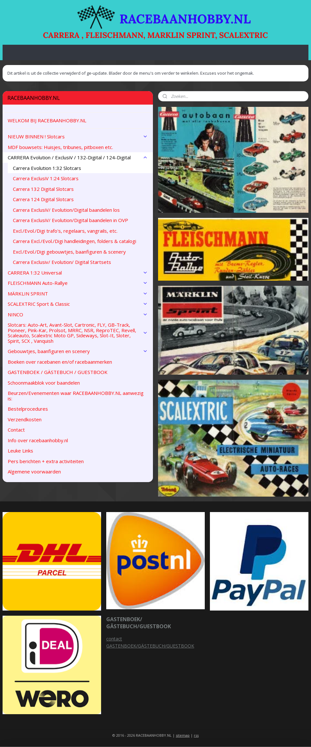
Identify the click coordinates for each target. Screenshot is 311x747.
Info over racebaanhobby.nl (38, 440)
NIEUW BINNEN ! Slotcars (78, 136)
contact (114, 639)
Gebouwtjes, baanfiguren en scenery (78, 351)
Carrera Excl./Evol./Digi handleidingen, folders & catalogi (74, 241)
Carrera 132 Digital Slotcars (43, 189)
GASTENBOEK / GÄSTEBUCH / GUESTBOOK (58, 372)
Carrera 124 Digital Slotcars (43, 199)
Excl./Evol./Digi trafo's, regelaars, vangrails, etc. (65, 231)
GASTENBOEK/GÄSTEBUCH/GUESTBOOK (150, 646)
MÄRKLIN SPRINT (78, 293)
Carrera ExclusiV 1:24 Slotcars (46, 178)
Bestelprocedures (28, 409)
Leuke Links (20, 450)
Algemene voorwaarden (34, 471)
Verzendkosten (25, 419)
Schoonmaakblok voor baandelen (44, 382)
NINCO (78, 314)
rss (196, 735)
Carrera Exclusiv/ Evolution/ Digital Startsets (62, 262)
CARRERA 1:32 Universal (78, 272)
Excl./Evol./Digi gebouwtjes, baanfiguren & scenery (69, 251)
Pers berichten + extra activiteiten (46, 461)
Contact (16, 429)
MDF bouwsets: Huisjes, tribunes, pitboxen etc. (60, 147)
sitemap (183, 735)
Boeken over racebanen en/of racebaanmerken (60, 362)
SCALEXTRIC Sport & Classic (78, 304)
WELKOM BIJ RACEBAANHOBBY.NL (47, 120)
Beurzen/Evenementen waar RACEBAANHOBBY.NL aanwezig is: (76, 396)
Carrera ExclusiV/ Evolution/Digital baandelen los (66, 210)
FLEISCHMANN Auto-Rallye (78, 283)
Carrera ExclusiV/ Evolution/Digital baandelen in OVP (70, 220)
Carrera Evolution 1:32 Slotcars (47, 168)
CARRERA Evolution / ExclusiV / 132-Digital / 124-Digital (78, 157)
